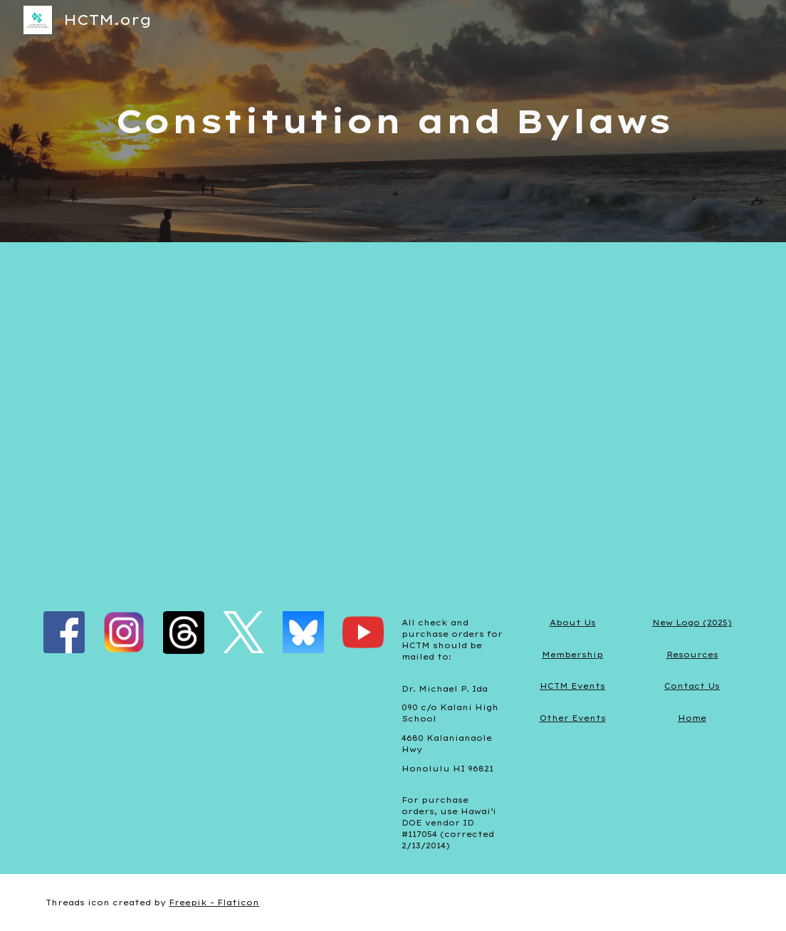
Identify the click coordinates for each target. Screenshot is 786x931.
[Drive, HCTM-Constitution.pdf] (393, 418)
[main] (393, 121)
